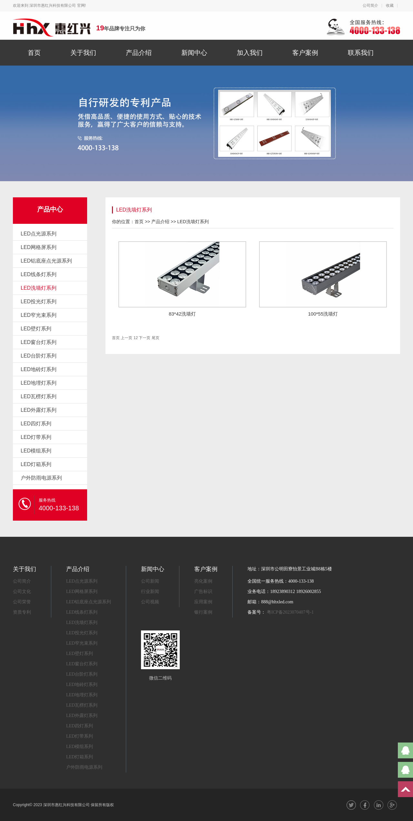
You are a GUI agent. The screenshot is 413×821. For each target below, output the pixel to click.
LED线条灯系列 (38, 274)
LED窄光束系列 (38, 315)
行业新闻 (150, 591)
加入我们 (250, 52)
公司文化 (22, 591)
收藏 (390, 5)
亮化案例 (203, 581)
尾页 (155, 338)
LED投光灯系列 (38, 301)
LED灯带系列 (36, 437)
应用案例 (203, 601)
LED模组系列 (36, 450)
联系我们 (361, 52)
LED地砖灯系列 (38, 369)
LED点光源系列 (38, 233)
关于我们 (83, 52)
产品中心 (50, 209)
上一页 (126, 338)
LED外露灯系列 (38, 410)
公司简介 (370, 5)
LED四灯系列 (36, 423)
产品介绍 (139, 52)
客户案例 (305, 52)
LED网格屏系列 (38, 247)
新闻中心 (194, 52)
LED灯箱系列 (36, 464)
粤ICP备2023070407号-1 (290, 612)
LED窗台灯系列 (38, 342)
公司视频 (150, 601)
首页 (34, 52)
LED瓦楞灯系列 (38, 396)
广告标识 (203, 591)
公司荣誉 (22, 601)
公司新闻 (150, 581)
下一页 (144, 338)
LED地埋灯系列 (38, 383)
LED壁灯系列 (36, 328)
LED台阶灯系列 (38, 356)
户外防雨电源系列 (41, 478)
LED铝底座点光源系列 (46, 261)
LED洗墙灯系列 (38, 288)
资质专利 (22, 612)
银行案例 (203, 612)
